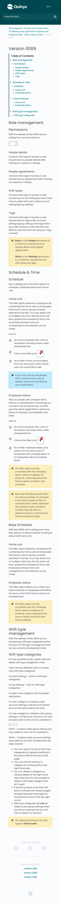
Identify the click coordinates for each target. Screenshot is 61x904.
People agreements (24, 70)
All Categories (15, 28)
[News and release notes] (35, 28)
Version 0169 (30, 868)
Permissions (20, 64)
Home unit (20, 90)
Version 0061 (30, 877)
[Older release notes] (33, 34)
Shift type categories (24, 115)
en (48, 6)
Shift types (20, 73)
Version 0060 (30, 872)
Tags (17, 76)
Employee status (23, 93)
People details (22, 67)
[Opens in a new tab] (30, 893)
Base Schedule (21, 98)
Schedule (18, 86)
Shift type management (25, 111)
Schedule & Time (21, 82)
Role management (22, 60)
